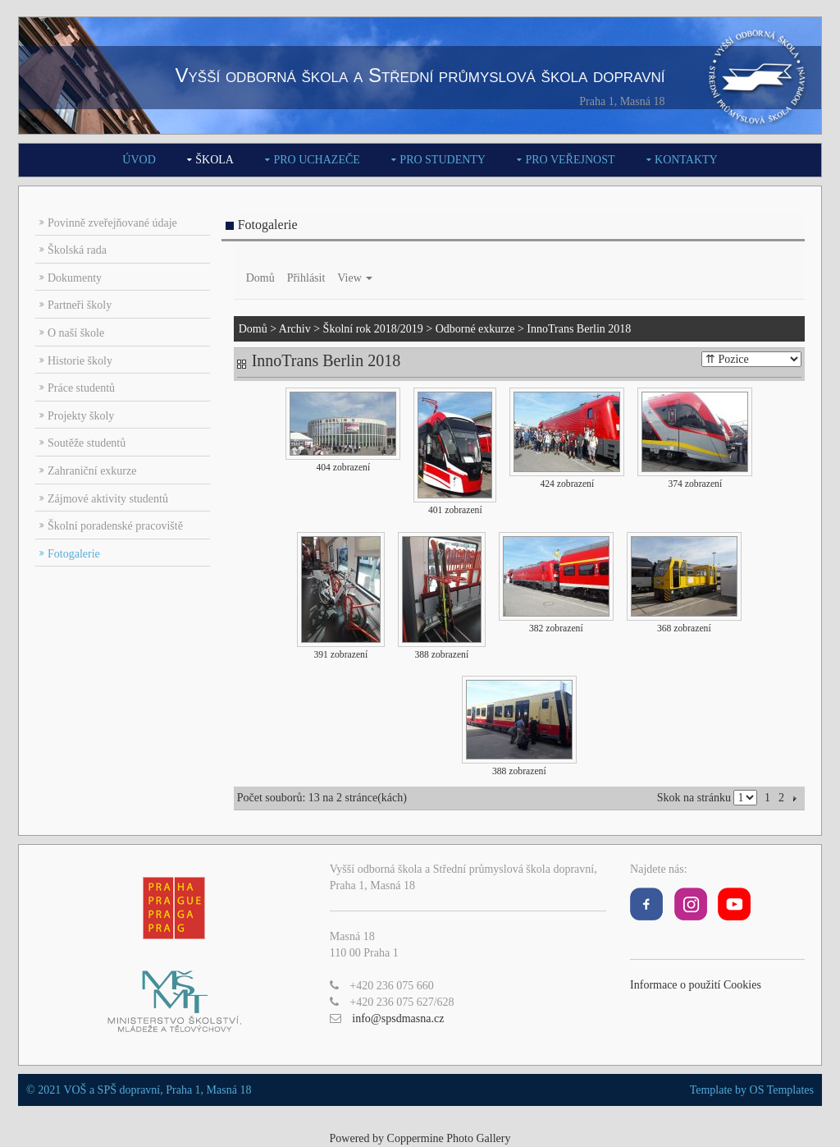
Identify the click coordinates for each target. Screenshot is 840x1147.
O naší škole (76, 333)
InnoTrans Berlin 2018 (579, 329)
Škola (214, 160)
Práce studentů (81, 388)
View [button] (354, 278)
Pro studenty (442, 160)
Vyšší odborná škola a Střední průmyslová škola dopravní (419, 75)
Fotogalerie (74, 554)
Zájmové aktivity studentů (108, 499)
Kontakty (686, 160)
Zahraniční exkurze (92, 471)
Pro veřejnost (569, 160)
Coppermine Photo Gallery (449, 1138)
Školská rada (77, 250)
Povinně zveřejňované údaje (112, 223)
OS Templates (782, 1090)
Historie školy (80, 361)
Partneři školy (80, 305)
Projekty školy (81, 416)
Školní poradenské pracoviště (115, 526)
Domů (260, 278)
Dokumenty (75, 278)
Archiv (295, 329)
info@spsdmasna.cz (398, 1018)
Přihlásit (306, 278)
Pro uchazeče (316, 160)
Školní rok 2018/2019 (373, 329)
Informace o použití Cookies (695, 985)
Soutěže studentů (87, 443)
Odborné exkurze (475, 329)
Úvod (138, 160)
